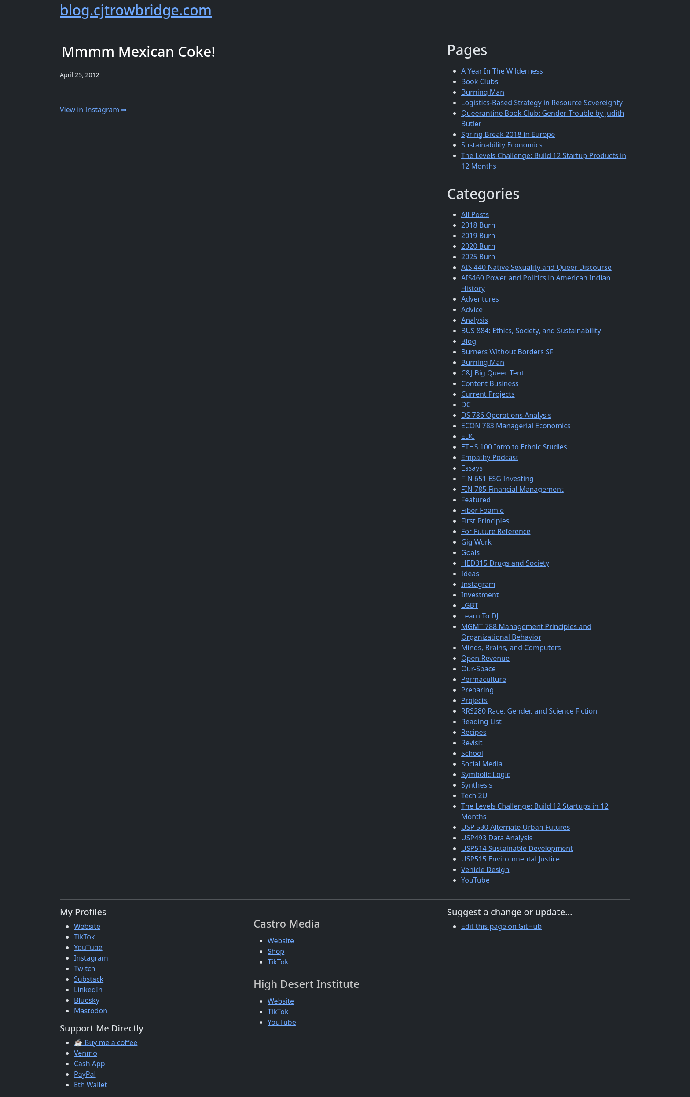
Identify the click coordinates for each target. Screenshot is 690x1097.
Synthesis (476, 785)
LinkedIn (88, 989)
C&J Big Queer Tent (492, 373)
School (472, 753)
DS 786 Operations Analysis (506, 415)
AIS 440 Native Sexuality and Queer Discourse (536, 267)
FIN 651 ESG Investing (497, 478)
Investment (480, 595)
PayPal (85, 1074)
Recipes (473, 732)
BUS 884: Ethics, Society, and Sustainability (531, 330)
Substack (88, 979)
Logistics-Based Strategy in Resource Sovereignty (542, 102)
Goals (470, 552)
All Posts (475, 214)
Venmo (85, 1053)
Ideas (470, 573)
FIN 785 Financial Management (512, 489)
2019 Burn (478, 235)
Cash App (89, 1063)
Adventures (480, 299)
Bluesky (86, 1000)
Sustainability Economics (502, 145)
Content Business (490, 383)
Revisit (471, 742)
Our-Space (478, 669)
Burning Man (482, 92)
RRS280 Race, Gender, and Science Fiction (529, 711)
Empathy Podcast (489, 457)
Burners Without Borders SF (507, 352)
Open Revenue (485, 658)
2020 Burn (478, 246)
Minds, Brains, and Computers (511, 647)
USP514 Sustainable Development (517, 848)
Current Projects (488, 394)
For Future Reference (496, 531)
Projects (474, 700)
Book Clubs (479, 81)
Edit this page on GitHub (501, 926)
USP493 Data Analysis (496, 838)
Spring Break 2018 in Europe (508, 134)
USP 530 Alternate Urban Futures (515, 827)
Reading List (481, 721)
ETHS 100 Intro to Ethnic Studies (514, 447)
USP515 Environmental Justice (510, 859)
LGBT (469, 605)
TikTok (84, 937)
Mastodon (90, 1011)
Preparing (477, 690)
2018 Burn (478, 225)
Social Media (482, 764)
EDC (468, 436)
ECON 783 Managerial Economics (516, 426)
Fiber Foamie (482, 510)
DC (466, 404)
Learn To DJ (480, 616)
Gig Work (476, 542)
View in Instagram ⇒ (93, 109)
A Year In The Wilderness (502, 71)
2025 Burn (478, 256)
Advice (472, 309)
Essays (472, 468)
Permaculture (483, 679)
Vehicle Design (485, 869)
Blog (468, 341)
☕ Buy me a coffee (105, 1042)
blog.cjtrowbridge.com (136, 9)
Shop (276, 951)
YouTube (475, 880)
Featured (476, 499)
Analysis (474, 320)
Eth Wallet (90, 1085)
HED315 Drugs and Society (505, 563)
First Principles (485, 521)
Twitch (84, 968)
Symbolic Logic (485, 774)
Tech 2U (474, 795)
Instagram (478, 584)
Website (87, 926)
